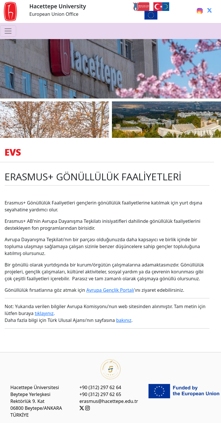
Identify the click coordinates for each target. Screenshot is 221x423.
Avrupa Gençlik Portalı (110, 290)
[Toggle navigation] (8, 31)
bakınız (123, 320)
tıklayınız (44, 313)
